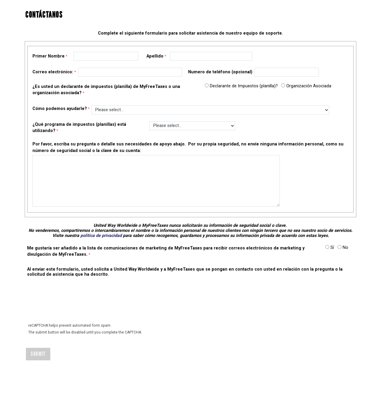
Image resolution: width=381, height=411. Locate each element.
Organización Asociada (308, 86)
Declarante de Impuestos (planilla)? (244, 86)
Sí (332, 247)
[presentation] (71, 303)
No (345, 247)
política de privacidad (101, 235)
